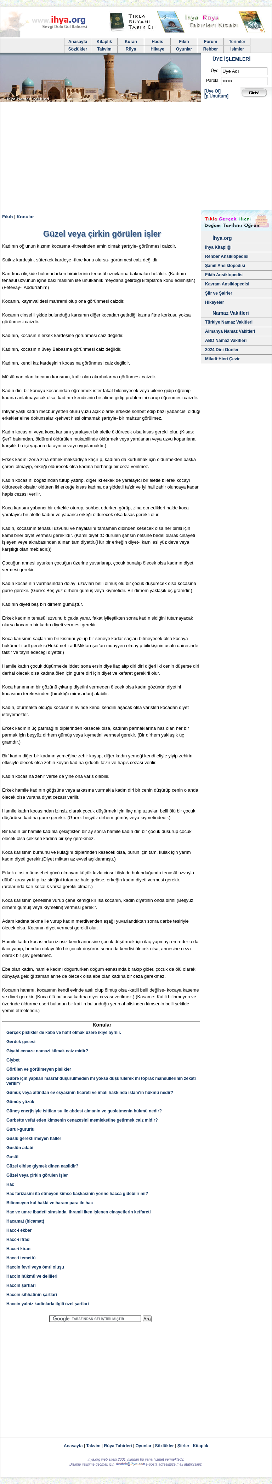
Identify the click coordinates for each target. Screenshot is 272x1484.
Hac (10, 1184)
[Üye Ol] (212, 91)
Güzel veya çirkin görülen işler (37, 1175)
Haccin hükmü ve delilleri (31, 1276)
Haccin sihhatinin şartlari (31, 1294)
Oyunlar (184, 49)
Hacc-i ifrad (17, 1239)
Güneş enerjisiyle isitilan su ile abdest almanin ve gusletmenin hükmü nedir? (84, 1110)
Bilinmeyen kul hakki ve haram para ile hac (49, 1202)
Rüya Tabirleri (118, 1445)
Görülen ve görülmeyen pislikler (38, 1069)
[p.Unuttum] (216, 96)
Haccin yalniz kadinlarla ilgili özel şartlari (47, 1303)
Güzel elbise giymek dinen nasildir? (42, 1166)
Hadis (157, 41)
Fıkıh (184, 41)
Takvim (104, 49)
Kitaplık (200, 1445)
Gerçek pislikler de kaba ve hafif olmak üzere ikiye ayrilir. (63, 1032)
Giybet (12, 1060)
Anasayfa (77, 41)
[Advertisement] (136, 156)
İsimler (237, 49)
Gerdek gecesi (20, 1041)
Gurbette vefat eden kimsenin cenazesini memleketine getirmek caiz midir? (82, 1120)
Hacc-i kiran (18, 1248)
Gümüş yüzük (20, 1101)
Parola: (213, 80)
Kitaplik (104, 41)
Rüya (131, 49)
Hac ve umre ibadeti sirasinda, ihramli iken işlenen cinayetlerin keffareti (78, 1212)
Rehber (210, 49)
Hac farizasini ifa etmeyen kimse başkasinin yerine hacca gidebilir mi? (77, 1193)
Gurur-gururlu (20, 1129)
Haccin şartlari (21, 1285)
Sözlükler (77, 49)
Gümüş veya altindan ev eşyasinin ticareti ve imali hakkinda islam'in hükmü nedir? (89, 1092)
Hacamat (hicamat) (25, 1221)
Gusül (12, 1156)
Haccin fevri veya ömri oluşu (35, 1267)
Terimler (237, 41)
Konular (25, 216)
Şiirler (183, 1445)
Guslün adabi (19, 1147)
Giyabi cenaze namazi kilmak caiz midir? (47, 1050)
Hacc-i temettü (21, 1257)
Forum (210, 41)
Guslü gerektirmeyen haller (33, 1138)
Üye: (215, 70)
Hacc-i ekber (19, 1230)
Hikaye (157, 49)
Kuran (131, 41)
